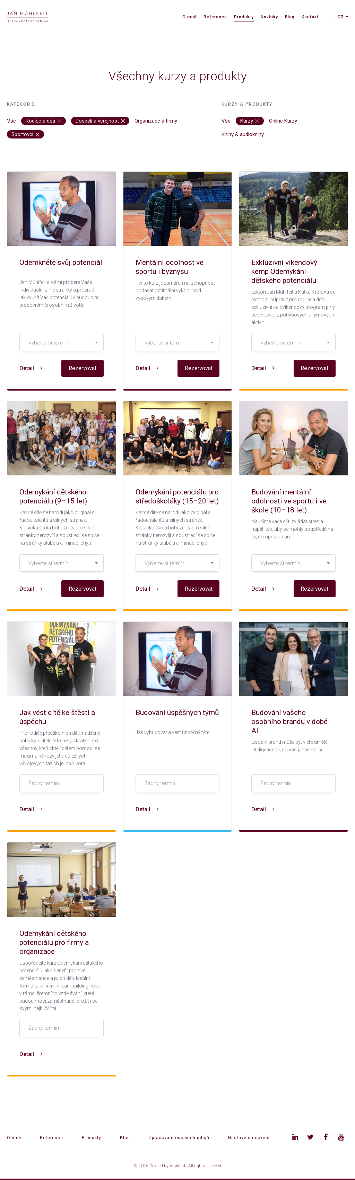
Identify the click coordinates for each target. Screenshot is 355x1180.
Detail (31, 368)
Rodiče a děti (43, 121)
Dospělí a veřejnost (100, 121)
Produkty (244, 17)
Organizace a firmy (156, 121)
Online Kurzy (283, 121)
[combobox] (61, 342)
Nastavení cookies (249, 1137)
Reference (215, 17)
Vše (11, 121)
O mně (189, 17)
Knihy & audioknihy (243, 134)
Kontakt (310, 17)
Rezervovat (82, 368)
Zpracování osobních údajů (179, 1137)
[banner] (27, 17)
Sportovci (25, 134)
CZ (341, 17)
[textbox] (61, 342)
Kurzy (249, 121)
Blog (290, 17)
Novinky (269, 17)
